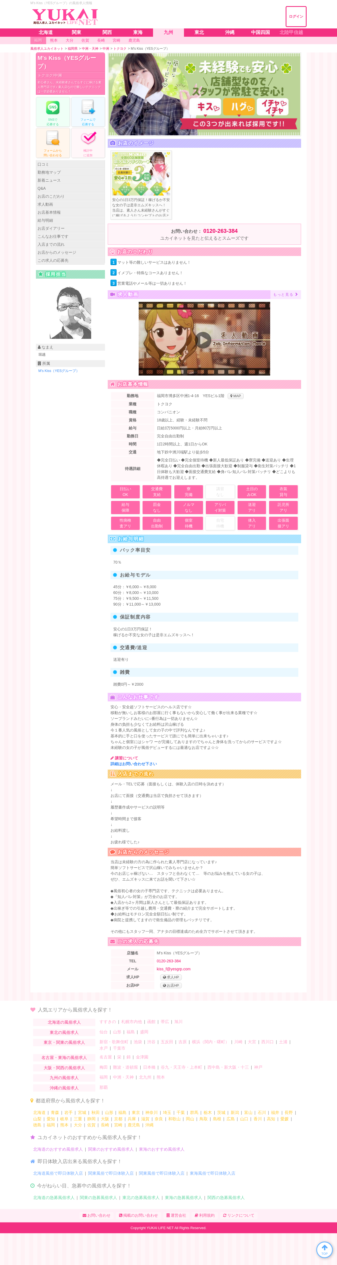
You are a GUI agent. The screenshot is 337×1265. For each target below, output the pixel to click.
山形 (117, 1031)
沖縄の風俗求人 (64, 1088)
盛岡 (144, 1031)
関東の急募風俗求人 (98, 1197)
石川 (262, 1112)
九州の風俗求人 (64, 1077)
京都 (118, 1118)
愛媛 (284, 1118)
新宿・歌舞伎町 (113, 1041)
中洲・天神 (123, 1077)
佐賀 (91, 1125)
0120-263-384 (220, 231)
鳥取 (203, 1118)
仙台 (103, 1031)
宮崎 (118, 1125)
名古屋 (105, 1057)
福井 (275, 1112)
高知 (271, 1118)
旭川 (178, 1021)
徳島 (37, 1125)
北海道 (39, 1112)
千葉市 (119, 1048)
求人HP (171, 977)
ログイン (296, 16)
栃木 (208, 1112)
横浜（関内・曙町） (210, 1041)
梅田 (103, 1067)
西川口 (267, 1041)
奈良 (159, 1118)
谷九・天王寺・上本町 (181, 1067)
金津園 (142, 1057)
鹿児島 (134, 1125)
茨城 (221, 1112)
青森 (55, 1112)
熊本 (161, 1077)
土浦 (283, 1041)
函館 (151, 1021)
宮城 (82, 1112)
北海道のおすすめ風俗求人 (58, 1149)
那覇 (103, 1087)
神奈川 (151, 1112)
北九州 (145, 1077)
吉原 (182, 1041)
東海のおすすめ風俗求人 (162, 1149)
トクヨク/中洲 (50, 75)
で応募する (53, 111)
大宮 (252, 1041)
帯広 (165, 1021)
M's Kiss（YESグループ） (67, 62)
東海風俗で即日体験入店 (212, 1173)
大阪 (105, 1118)
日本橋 (149, 1067)
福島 (131, 1031)
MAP (235, 396)
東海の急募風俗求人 (183, 1197)
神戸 (258, 1067)
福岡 (103, 1077)
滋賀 (145, 1118)
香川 (258, 1118)
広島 (231, 1118)
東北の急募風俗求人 (141, 1197)
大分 (78, 1125)
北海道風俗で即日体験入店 (58, 1173)
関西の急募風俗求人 (226, 1197)
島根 (217, 1118)
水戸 (103, 1048)
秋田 (95, 1112)
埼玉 (167, 1112)
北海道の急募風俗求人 (54, 1197)
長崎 (105, 1125)
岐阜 (64, 1118)
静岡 (91, 1118)
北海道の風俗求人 (64, 1022)
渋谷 (151, 1041)
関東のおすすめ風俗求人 (111, 1149)
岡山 (190, 1118)
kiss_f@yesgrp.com (174, 969)
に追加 (88, 142)
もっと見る (285, 294)
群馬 (194, 1112)
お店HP (171, 985)
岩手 (68, 1112)
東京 (136, 1112)
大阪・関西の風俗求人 (64, 1067)
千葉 (181, 1112)
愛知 (51, 1118)
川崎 (238, 1041)
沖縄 (149, 1125)
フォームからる (53, 142)
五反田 (167, 1041)
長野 (289, 1112)
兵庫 (132, 1118)
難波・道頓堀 (125, 1067)
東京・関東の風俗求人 (64, 1042)
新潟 (235, 1112)
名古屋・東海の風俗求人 (64, 1057)
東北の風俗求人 (64, 1032)
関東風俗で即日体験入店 (111, 1173)
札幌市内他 (131, 1021)
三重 (78, 1118)
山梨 (37, 1118)
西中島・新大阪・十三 (228, 1067)
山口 (244, 1118)
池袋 (138, 1041)
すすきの (107, 1021)
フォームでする (88, 111)
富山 (248, 1112)
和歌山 (174, 1118)
